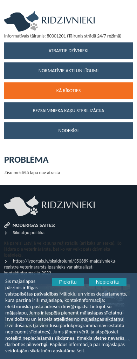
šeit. (81, 350)
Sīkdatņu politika (28, 233)
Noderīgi (69, 131)
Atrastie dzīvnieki (68, 51)
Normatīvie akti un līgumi (68, 71)
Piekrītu (68, 282)
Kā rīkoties (68, 91)
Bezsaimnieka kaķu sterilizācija (68, 111)
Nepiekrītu (107, 282)
